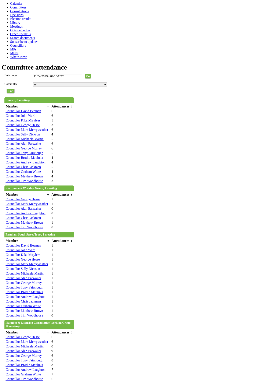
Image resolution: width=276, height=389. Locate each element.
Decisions (16, 15)
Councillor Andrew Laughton (25, 162)
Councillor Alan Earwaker (23, 143)
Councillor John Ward (20, 115)
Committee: (11, 84)
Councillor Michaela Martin (24, 139)
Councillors (18, 45)
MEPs (14, 53)
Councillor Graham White (23, 171)
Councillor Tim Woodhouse (24, 181)
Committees (18, 7)
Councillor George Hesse (22, 125)
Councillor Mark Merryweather (26, 129)
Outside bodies (20, 30)
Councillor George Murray (23, 148)
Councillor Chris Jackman (23, 167)
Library (15, 22)
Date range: (11, 75)
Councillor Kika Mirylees (22, 120)
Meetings (16, 26)
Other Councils (20, 34)
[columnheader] (27, 106)
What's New (18, 57)
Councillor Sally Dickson (22, 134)
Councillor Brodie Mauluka (24, 157)
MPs (13, 49)
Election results (20, 19)
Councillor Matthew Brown (24, 176)
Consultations (19, 11)
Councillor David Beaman (23, 111)
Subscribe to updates (24, 41)
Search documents (22, 38)
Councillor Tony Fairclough (24, 153)
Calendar (16, 3)
